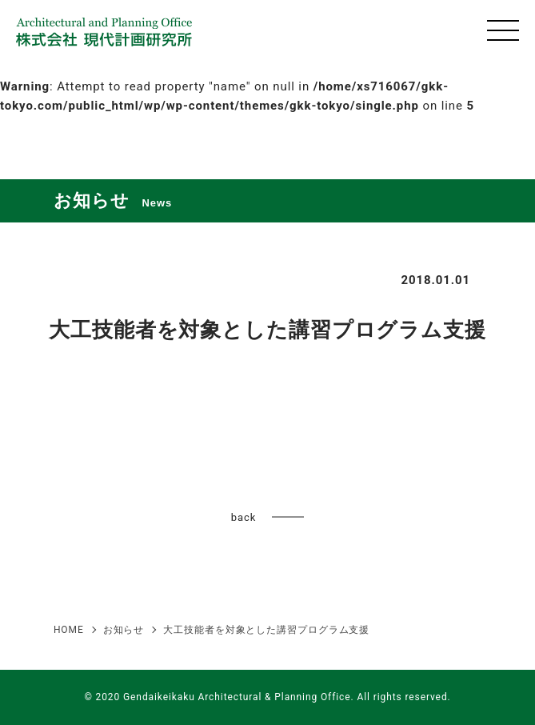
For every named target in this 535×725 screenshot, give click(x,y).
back (243, 517)
